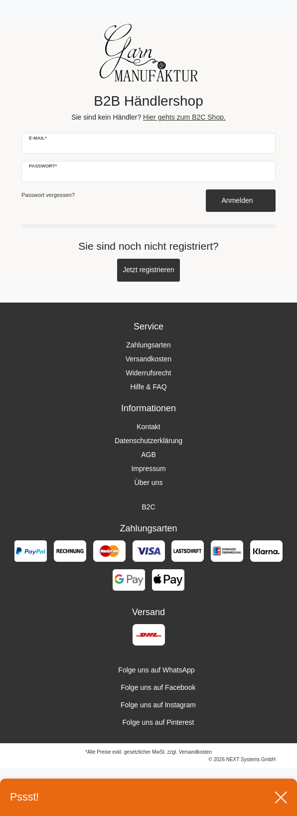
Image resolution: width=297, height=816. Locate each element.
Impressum (148, 469)
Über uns (149, 483)
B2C (148, 507)
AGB (148, 455)
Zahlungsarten (148, 345)
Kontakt (148, 427)
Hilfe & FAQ (148, 387)
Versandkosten (149, 359)
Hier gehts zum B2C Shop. (184, 117)
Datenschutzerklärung (148, 441)
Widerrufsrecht (148, 373)
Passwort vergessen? (48, 195)
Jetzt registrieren (148, 270)
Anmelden (241, 200)
